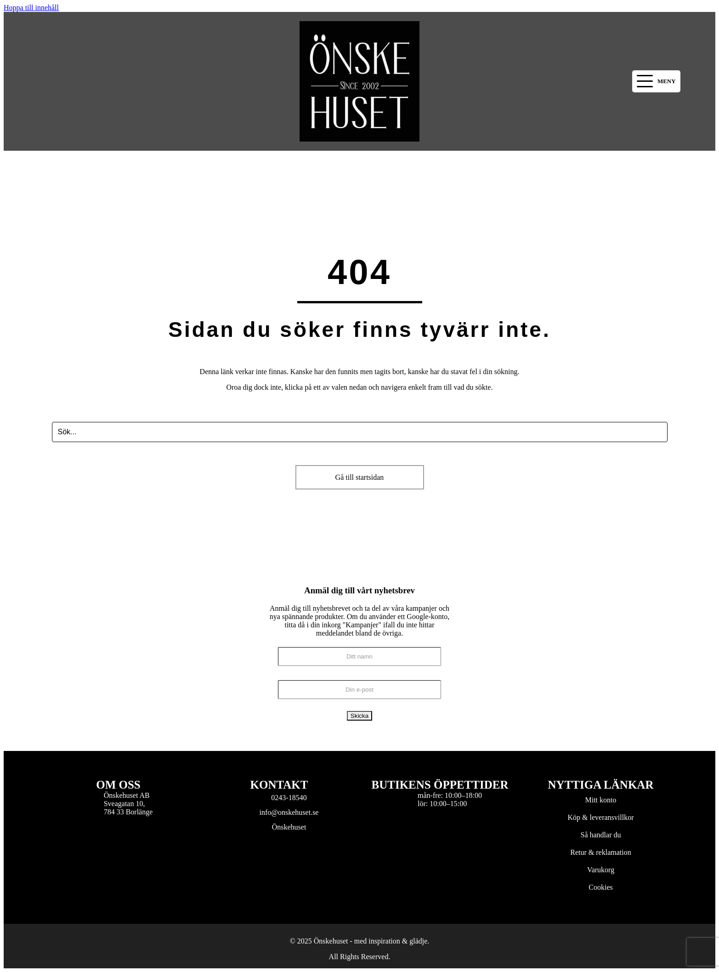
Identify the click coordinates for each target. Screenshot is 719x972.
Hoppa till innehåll (31, 7)
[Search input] (360, 432)
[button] (656, 81)
